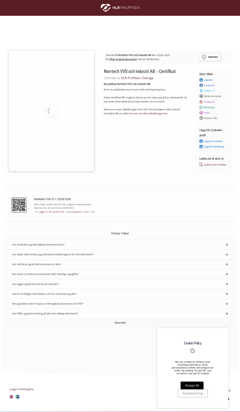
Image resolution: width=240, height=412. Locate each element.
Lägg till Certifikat (210, 141)
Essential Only (193, 393)
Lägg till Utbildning (211, 146)
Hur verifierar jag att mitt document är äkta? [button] (36, 264)
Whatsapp (207, 107)
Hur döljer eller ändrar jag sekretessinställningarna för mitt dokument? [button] (52, 254)
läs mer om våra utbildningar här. (148, 113)
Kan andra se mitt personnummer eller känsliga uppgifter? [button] (45, 274)
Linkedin (206, 80)
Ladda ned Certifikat (212, 164)
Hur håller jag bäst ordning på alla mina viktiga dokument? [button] (45, 313)
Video (204, 113)
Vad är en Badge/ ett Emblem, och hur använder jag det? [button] (44, 294)
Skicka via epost (210, 96)
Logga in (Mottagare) (21, 389)
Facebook (207, 85)
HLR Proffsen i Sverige (137, 78)
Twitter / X (207, 91)
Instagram (207, 102)
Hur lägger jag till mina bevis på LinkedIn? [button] (35, 284)
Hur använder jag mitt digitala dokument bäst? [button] (38, 244)
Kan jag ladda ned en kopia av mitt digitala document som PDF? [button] (48, 303)
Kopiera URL (208, 118)
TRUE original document (123, 59)
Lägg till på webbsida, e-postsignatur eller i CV (65, 211)
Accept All (192, 385)
